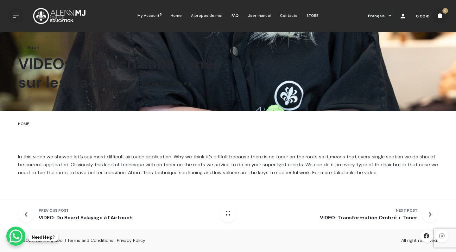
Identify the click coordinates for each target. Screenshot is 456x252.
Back (28, 47)
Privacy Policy (131, 240)
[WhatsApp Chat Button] (15, 236)
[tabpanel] (228, 165)
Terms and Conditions (90, 240)
